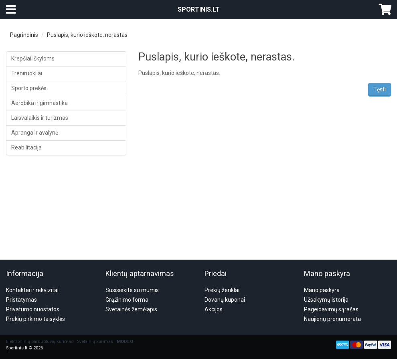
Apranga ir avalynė (34, 132)
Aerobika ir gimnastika (39, 103)
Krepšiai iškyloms (33, 58)
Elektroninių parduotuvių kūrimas (39, 303)
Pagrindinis (24, 35)
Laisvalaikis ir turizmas (39, 118)
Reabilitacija (26, 147)
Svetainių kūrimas (95, 303)
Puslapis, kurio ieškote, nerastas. (88, 35)
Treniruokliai (26, 73)
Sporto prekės (29, 88)
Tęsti (379, 89)
